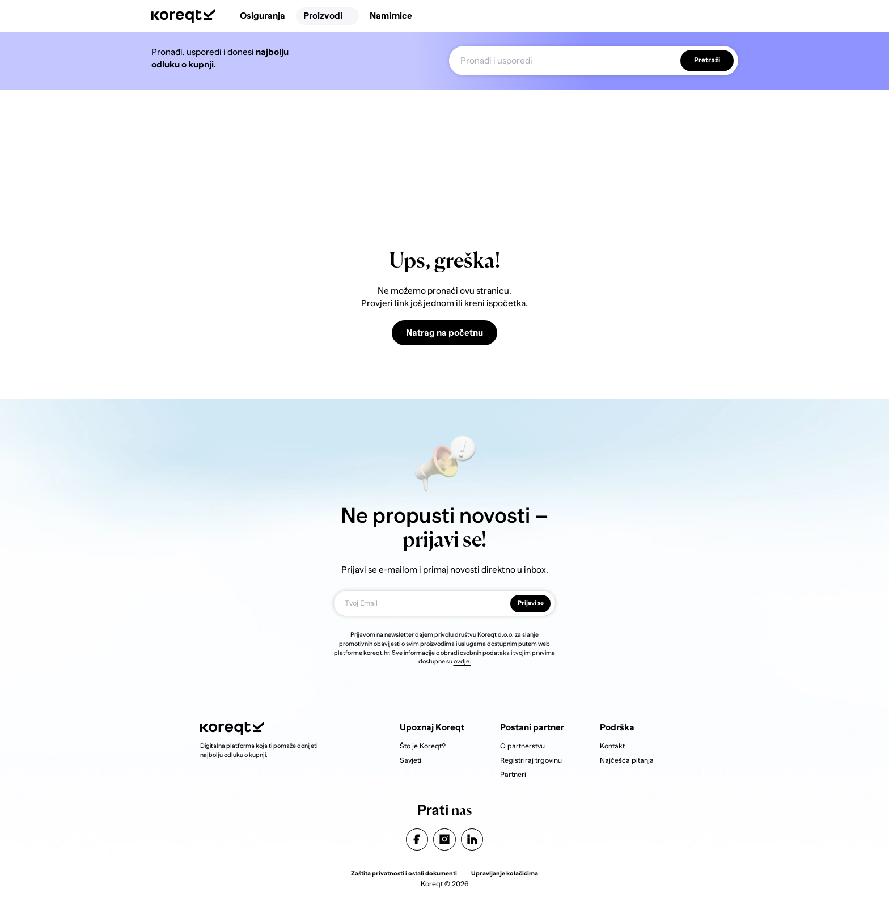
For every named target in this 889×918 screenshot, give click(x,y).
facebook (417, 839)
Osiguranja (262, 15)
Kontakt (612, 746)
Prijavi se (531, 602)
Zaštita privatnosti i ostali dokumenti (404, 873)
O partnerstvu (522, 746)
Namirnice (391, 15)
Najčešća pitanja (627, 760)
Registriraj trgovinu (531, 760)
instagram (444, 839)
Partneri (513, 775)
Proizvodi (327, 15)
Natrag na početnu (444, 332)
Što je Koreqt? (423, 746)
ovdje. (462, 661)
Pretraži (707, 61)
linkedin (472, 839)
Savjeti (410, 760)
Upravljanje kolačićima (504, 873)
